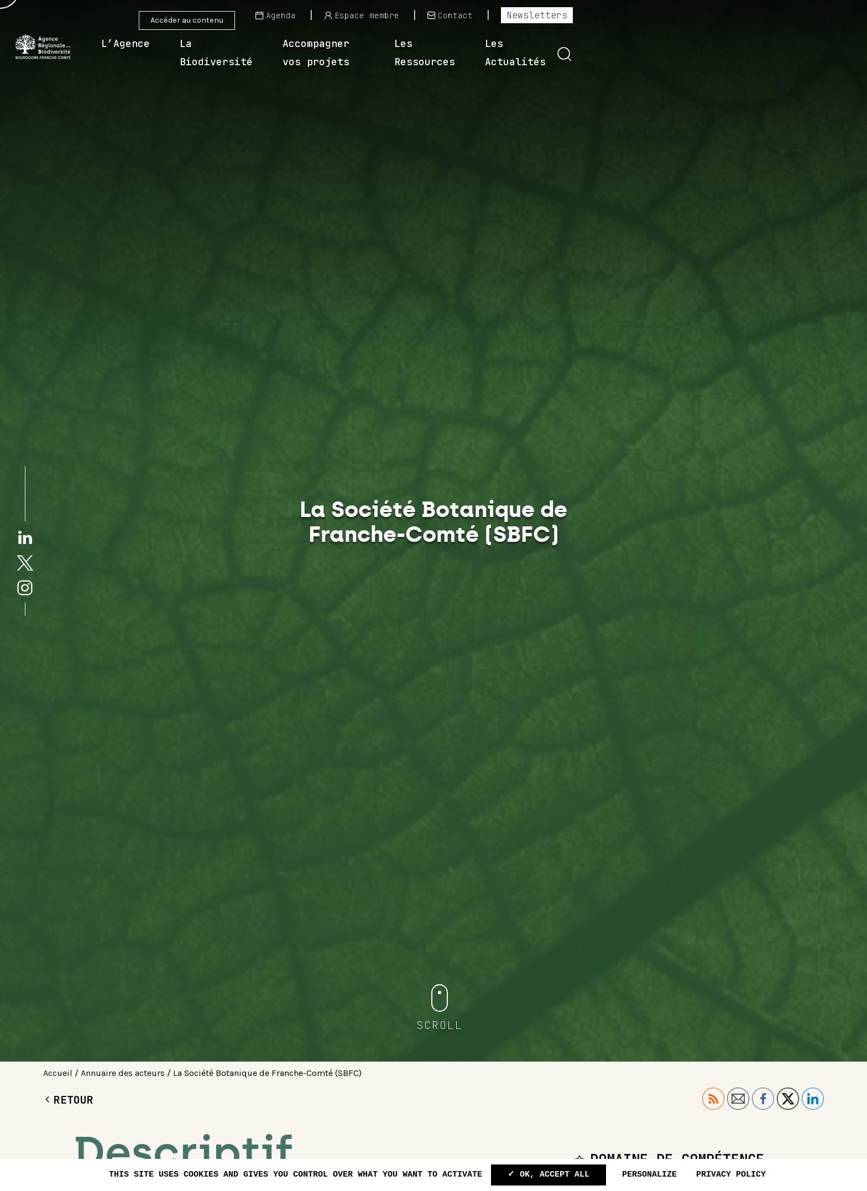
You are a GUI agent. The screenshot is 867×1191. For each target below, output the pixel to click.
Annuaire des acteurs (123, 1073)
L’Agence (272, 52)
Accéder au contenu (186, 20)
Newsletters (809, 15)
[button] (836, 54)
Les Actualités (775, 52)
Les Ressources (660, 52)
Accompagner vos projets (518, 52)
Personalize (649, 1174)
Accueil (57, 1073)
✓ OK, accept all (548, 1174)
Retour (68, 1100)
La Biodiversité (372, 52)
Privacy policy (731, 1174)
